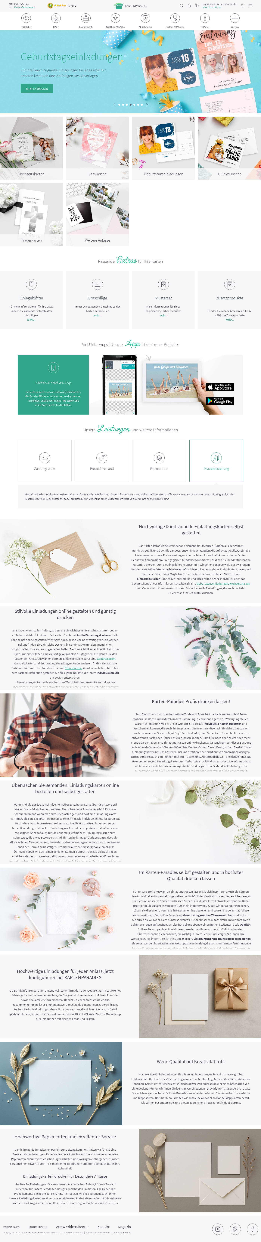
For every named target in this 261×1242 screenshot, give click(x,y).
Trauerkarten (73, 668)
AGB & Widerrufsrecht (72, 1226)
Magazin (124, 1226)
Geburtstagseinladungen (212, 583)
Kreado (126, 1232)
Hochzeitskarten (239, 583)
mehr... (31, 319)
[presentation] (114, 105)
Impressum (11, 1226)
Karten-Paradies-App (24, 7)
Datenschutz (38, 1226)
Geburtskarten (106, 658)
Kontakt (103, 1226)
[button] (119, 105)
